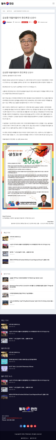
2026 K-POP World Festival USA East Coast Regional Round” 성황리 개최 (29, 260)
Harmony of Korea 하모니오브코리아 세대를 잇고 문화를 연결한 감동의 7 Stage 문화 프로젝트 (31, 286)
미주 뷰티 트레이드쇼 (15, 237)
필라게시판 (9, 11)
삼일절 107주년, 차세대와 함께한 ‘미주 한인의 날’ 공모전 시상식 (26, 278)
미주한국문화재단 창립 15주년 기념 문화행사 (21, 293)
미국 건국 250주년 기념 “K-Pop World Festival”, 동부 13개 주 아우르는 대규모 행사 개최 (31, 301)
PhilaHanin (7, 22)
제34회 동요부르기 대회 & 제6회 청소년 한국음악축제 (23, 359)
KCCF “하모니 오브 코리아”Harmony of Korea (21, 366)
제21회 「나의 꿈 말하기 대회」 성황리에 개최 (22, 252)
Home (4, 11)
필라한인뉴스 (25, 438)
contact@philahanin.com (14, 418)
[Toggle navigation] (53, 3)
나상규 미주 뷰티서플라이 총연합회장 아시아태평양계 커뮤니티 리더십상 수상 (30, 244)
